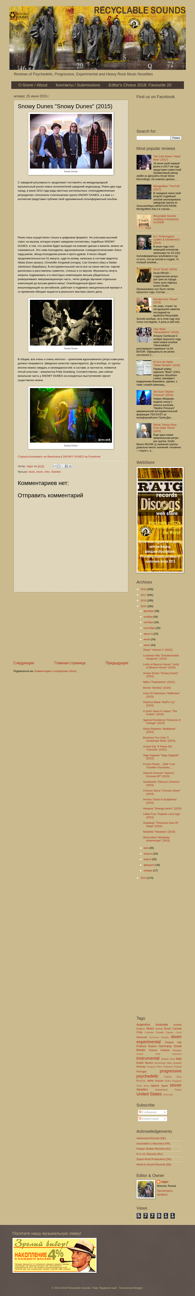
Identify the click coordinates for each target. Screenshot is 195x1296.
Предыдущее (117, 663)
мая (146, 847)
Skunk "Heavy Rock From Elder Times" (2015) (165, 428)
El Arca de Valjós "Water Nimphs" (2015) (166, 363)
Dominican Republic (159, 1037)
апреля (148, 853)
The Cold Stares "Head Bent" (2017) (166, 158)
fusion (152, 1046)
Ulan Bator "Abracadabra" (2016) (166, 330)
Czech (178, 1032)
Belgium (141, 1028)
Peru (159, 1066)
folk (179, 1042)
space (155, 1085)
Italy (178, 1058)
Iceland (140, 1054)
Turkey (178, 1089)
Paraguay (151, 1067)
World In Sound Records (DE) (154, 1164)
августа (149, 633)
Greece (153, 1050)
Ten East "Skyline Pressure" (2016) (163, 393)
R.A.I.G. (141, 1080)
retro (47, 471)
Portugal (141, 1071)
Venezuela (168, 1095)
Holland (165, 1050)
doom (39, 471)
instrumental (148, 1058)
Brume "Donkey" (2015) (157, 687)
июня (147, 645)
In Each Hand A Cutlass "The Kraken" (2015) (160, 713)
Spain (164, 1085)
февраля (149, 864)
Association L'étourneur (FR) (153, 1143)
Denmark (142, 1037)
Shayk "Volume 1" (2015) (157, 649)
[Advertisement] (71, 626)
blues (32, 471)
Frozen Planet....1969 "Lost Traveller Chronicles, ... (159, 766)
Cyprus (169, 1032)
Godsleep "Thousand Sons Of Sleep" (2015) (160, 824)
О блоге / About (33, 85)
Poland (177, 1066)
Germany (165, 1046)
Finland (169, 1042)
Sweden (56, 471)
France (141, 1046)
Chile (140, 1032)
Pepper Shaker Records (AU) (154, 1148)
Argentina (143, 1024)
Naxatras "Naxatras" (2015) (159, 831)
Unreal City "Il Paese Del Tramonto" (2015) (157, 748)
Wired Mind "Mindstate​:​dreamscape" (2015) (156, 839)
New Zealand (174, 1063)
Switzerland (161, 1089)
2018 (143, 589)
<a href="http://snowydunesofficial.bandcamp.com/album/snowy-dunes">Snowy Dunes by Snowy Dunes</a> (71, 217)
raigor (165, 1181)
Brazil (167, 1028)
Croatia (159, 1032)
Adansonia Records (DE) (151, 1138)
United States (149, 1093)
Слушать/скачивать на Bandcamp (39, 456)
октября (149, 622)
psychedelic (148, 1076)
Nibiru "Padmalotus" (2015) (159, 682)
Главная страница (69, 663)
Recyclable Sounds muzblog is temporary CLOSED (166, 219)
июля (147, 639)
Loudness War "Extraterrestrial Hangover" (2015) (161, 657)
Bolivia (159, 1028)
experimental (149, 1041)
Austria (177, 1024)
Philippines (168, 1067)
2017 (143, 594)
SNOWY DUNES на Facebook (81, 456)
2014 (143, 877)
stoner (175, 1085)
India (158, 1054)
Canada (176, 1028)
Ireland (164, 1059)
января (148, 870)
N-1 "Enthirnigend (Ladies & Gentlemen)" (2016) (166, 239)
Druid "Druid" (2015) (165, 269)
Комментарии (149, 1118)
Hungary (177, 1050)
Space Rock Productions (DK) (154, 1159)
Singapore (177, 1081)
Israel (172, 1059)
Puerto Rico (173, 1076)
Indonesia (177, 1054)
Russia (159, 1080)
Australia (161, 1024)
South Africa (143, 1086)
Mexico (149, 1062)
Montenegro (160, 1063)
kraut (140, 1062)
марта (148, 859)
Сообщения (147, 1112)
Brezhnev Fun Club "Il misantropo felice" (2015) (159, 739)
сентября (150, 628)
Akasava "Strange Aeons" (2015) (162, 808)
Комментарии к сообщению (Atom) (55, 671)
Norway (141, 1066)
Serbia (168, 1081)
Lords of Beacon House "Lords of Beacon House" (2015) (161, 666)
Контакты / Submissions (78, 85)
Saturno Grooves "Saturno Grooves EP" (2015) (158, 774)
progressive (170, 1071)
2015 (143, 606)
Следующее (24, 663)
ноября (148, 616)
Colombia (149, 1032)
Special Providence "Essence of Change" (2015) (161, 721)
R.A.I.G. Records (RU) (150, 1154)
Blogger (138, 1287)
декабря (149, 610)
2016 (143, 600)
